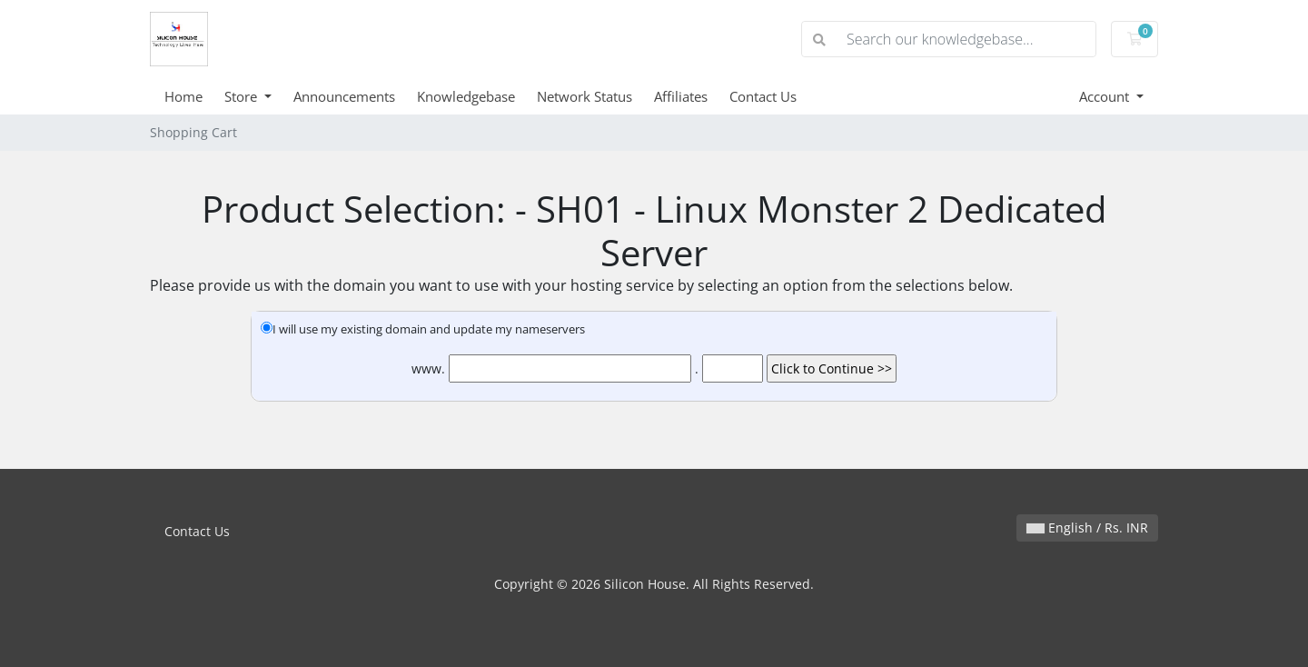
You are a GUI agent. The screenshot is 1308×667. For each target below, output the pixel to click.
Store (242, 96)
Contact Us (763, 96)
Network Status (584, 96)
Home (183, 96)
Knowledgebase (466, 96)
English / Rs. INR (1087, 527)
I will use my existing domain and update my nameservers (423, 329)
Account (1106, 96)
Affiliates (681, 96)
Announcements (344, 96)
